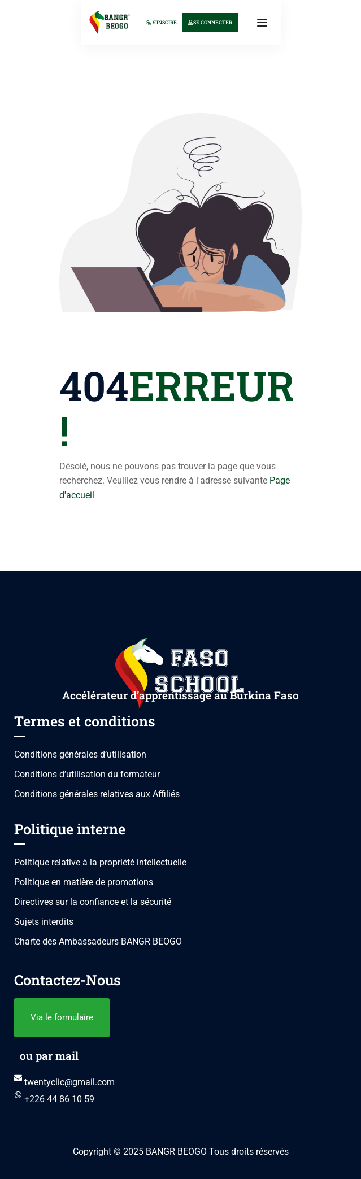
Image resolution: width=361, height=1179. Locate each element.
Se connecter (210, 22)
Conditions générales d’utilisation (80, 754)
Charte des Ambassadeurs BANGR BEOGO (98, 941)
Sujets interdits (43, 921)
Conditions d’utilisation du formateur (87, 774)
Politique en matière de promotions (83, 882)
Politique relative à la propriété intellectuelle (100, 862)
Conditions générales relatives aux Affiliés (97, 794)
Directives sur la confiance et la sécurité (92, 902)
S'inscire (161, 22)
